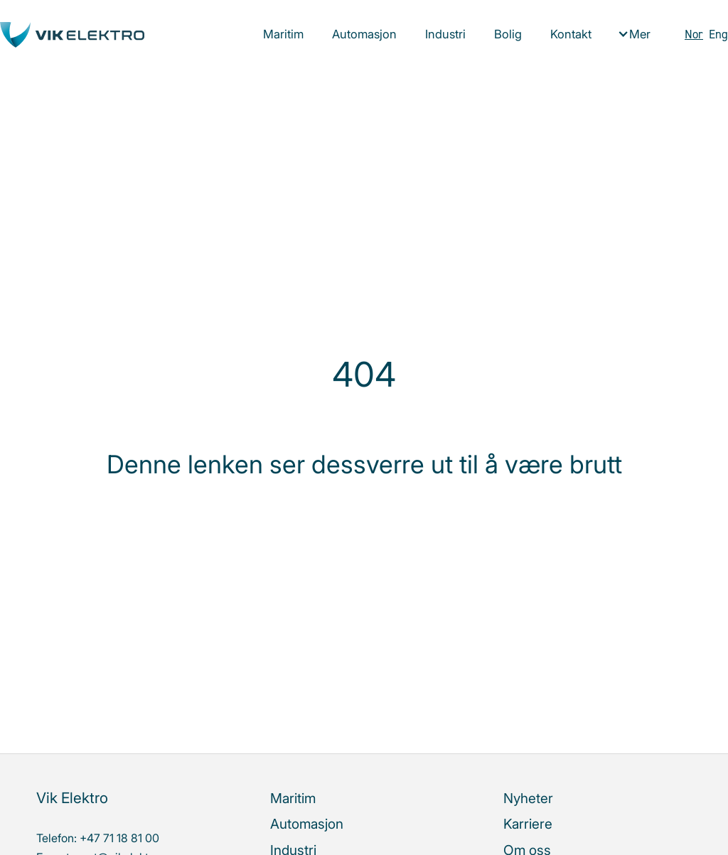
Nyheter (528, 798)
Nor (694, 34)
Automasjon (364, 34)
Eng (718, 34)
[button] (634, 34)
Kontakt (571, 34)
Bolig (508, 34)
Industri (445, 34)
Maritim (283, 34)
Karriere (527, 823)
